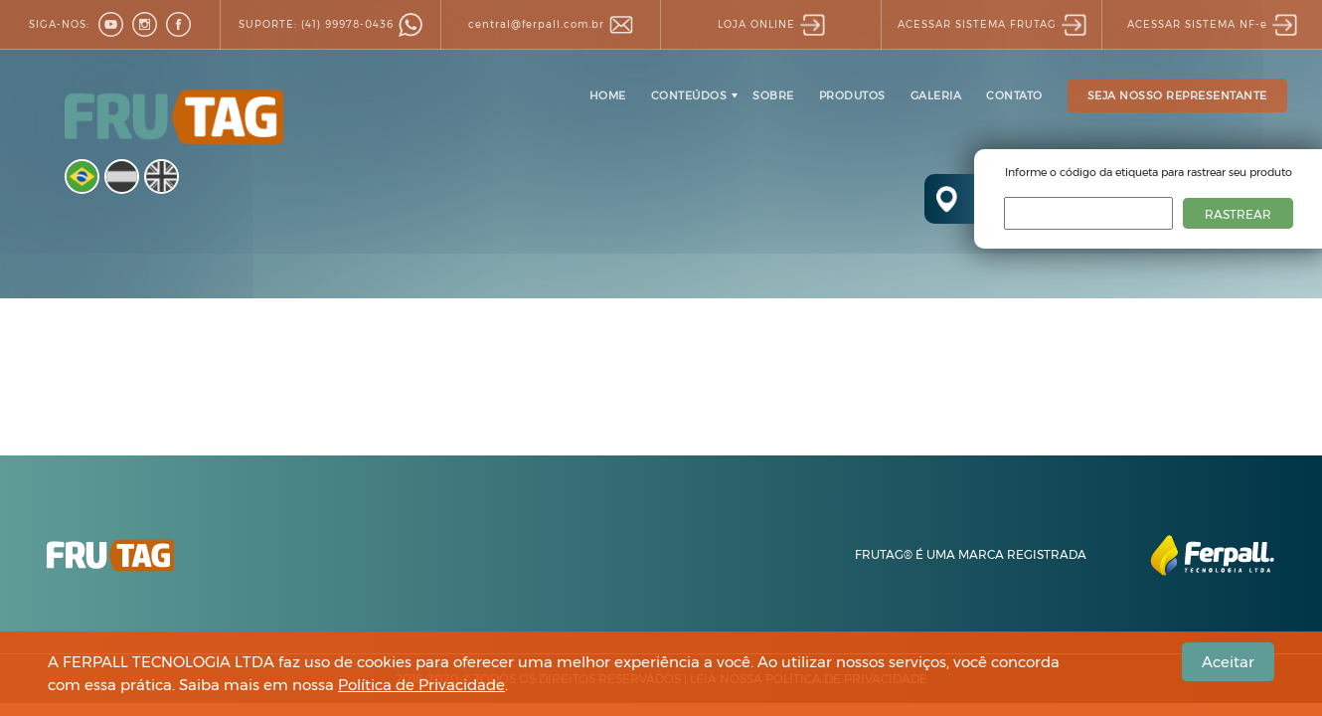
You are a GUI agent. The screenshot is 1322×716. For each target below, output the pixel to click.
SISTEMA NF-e (1212, 24)
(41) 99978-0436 (330, 24)
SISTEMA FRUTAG (992, 24)
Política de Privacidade (421, 684)
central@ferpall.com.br (550, 24)
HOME (607, 95)
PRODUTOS (852, 95)
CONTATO (1014, 95)
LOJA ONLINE (771, 24)
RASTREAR (1238, 214)
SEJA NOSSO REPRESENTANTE (1177, 95)
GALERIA (936, 95)
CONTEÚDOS (689, 95)
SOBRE (773, 95)
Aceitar (1228, 661)
